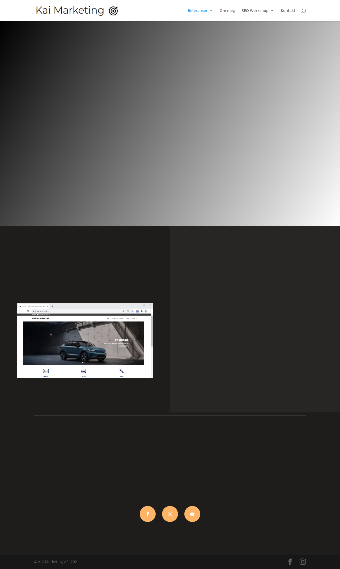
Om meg (227, 11)
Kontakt (288, 11)
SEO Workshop (255, 11)
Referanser (197, 11)
